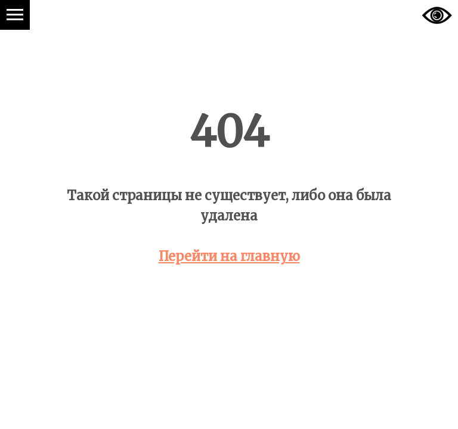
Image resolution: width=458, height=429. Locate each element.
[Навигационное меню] (15, 15)
